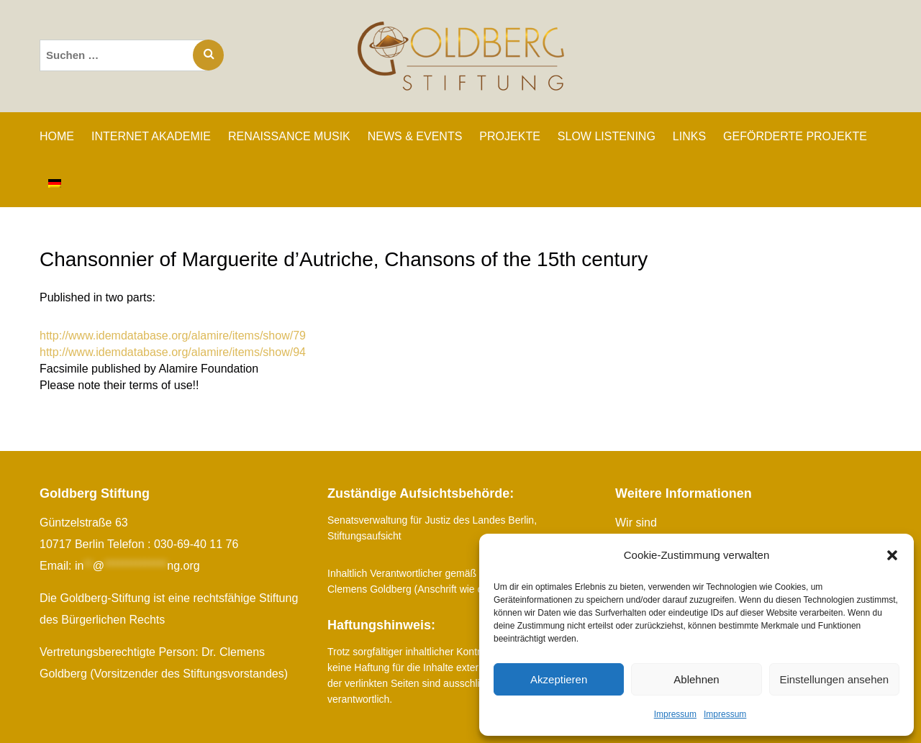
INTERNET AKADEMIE (151, 136)
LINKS (689, 136)
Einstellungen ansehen (834, 679)
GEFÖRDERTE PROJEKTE (795, 136)
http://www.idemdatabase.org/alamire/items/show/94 (173, 352)
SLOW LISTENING (606, 136)
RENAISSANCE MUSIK (289, 136)
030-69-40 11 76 (196, 544)
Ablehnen (696, 679)
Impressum (675, 714)
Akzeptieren (558, 679)
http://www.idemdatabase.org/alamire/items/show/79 (173, 335)
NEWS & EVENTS (415, 136)
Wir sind (636, 522)
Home (57, 136)
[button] (892, 555)
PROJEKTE (509, 136)
